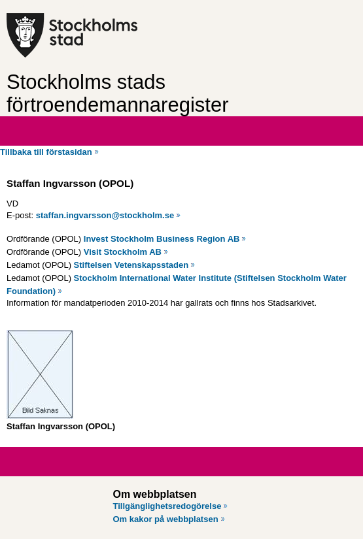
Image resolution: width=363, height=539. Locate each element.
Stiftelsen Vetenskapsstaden (131, 265)
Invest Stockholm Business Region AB (162, 239)
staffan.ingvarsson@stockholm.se (105, 215)
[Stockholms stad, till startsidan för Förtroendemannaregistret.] (109, 35)
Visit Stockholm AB (123, 252)
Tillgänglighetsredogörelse (167, 506)
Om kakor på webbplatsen (165, 519)
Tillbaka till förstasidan (46, 152)
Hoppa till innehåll (45, 5)
